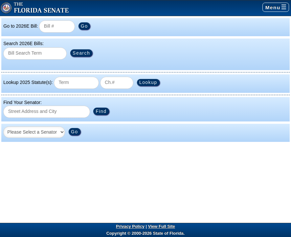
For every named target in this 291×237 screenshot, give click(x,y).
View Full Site (161, 226)
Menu (275, 7)
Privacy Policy (130, 226)
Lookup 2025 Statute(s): (28, 82)
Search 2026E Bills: (23, 43)
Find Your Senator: (22, 102)
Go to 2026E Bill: (20, 26)
